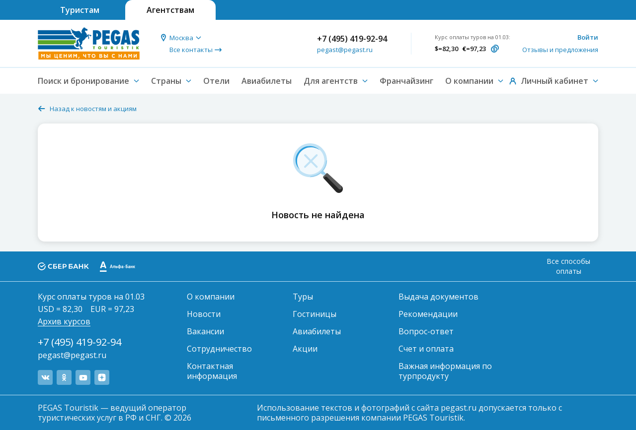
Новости (204, 313)
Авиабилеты (266, 80)
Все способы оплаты (568, 266)
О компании (211, 296)
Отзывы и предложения (560, 49)
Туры (303, 296)
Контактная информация (212, 371)
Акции (305, 348)
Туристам (79, 9)
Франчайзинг (406, 80)
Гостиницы (314, 313)
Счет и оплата (426, 348)
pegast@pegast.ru (345, 49)
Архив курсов (64, 321)
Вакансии (205, 331)
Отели (216, 80)
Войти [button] (587, 37)
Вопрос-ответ (426, 331)
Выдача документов (438, 296)
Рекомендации (428, 313)
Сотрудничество (219, 348)
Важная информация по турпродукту (445, 371)
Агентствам (170, 9)
